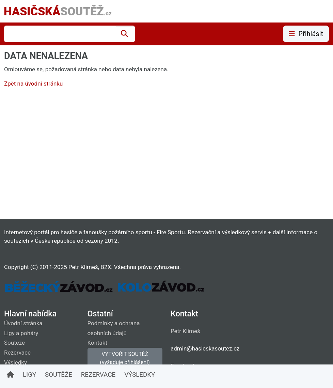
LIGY (29, 374)
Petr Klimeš (185, 331)
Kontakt (98, 342)
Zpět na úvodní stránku (33, 83)
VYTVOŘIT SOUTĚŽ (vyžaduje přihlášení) (125, 358)
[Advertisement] (166, 155)
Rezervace (17, 352)
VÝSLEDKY (139, 374)
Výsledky (15, 362)
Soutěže (14, 342)
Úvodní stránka (23, 323)
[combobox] (60, 34)
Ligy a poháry (21, 333)
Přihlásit (306, 34)
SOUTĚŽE (58, 374)
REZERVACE (98, 374)
